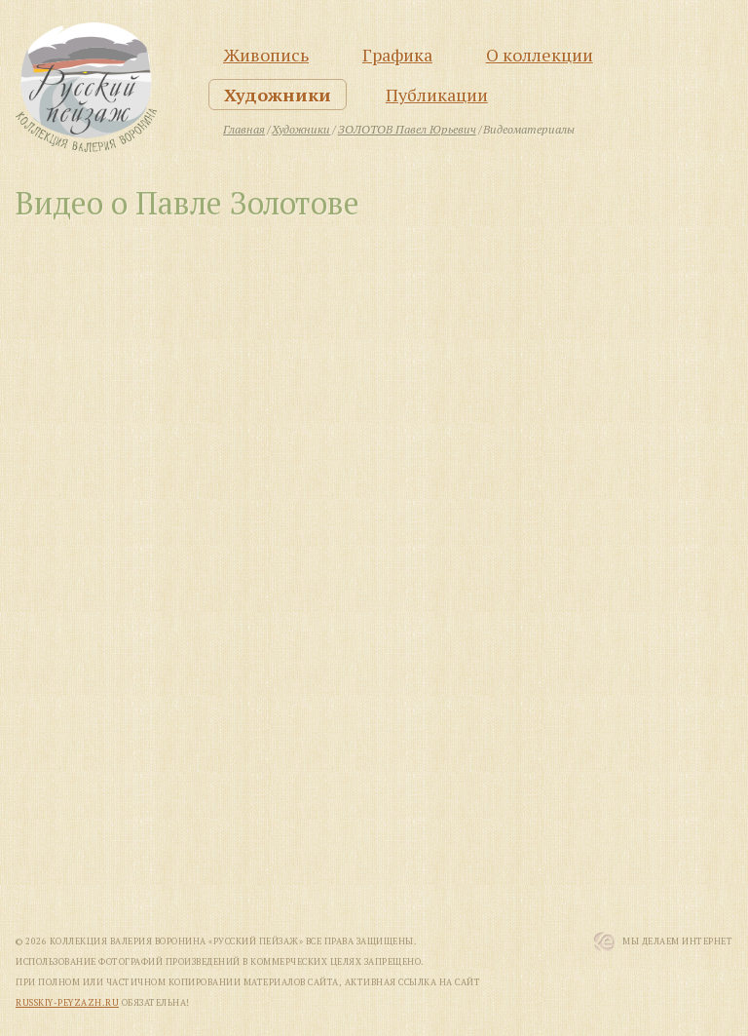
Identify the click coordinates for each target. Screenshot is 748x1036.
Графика (397, 54)
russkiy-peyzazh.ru (67, 1003)
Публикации (437, 94)
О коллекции (539, 54)
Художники (277, 94)
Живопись (266, 54)
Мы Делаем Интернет (677, 941)
